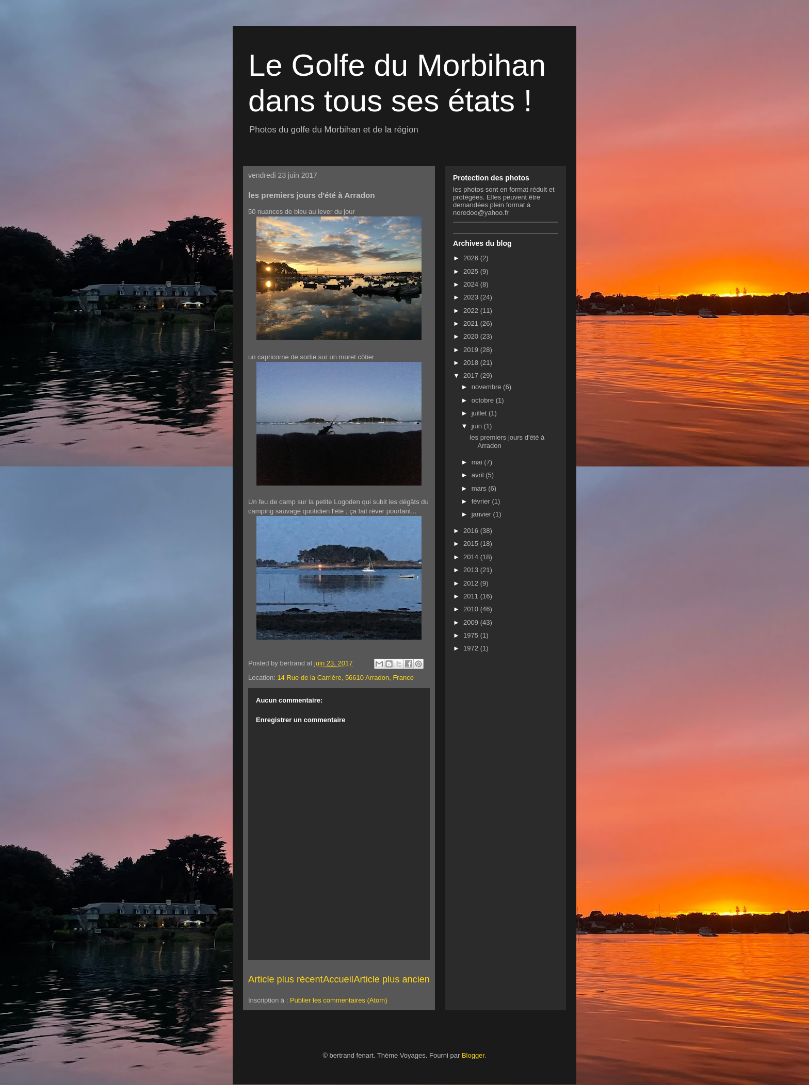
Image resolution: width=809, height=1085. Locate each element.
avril (479, 475)
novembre (487, 387)
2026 (471, 258)
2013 (471, 570)
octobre (484, 400)
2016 (471, 531)
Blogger (473, 1055)
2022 (471, 310)
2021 (471, 323)
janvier (482, 514)
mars (480, 488)
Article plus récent (285, 979)
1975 (471, 635)
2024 (471, 284)
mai (478, 462)
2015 (471, 543)
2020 (471, 336)
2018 (471, 362)
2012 (471, 583)
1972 (471, 648)
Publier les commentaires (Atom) (338, 1000)
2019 (471, 350)
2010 (471, 609)
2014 (471, 557)
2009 (471, 622)
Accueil (338, 979)
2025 (471, 271)
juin (478, 426)
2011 (471, 596)
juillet (480, 413)
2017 (471, 375)
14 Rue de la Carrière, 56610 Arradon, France (345, 677)
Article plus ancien (391, 979)
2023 (471, 297)
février (482, 501)
